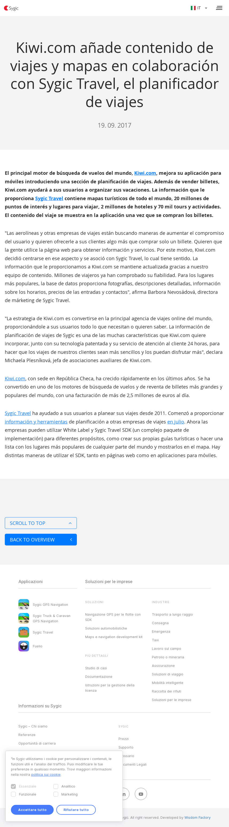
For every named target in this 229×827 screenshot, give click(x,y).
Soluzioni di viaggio (167, 674)
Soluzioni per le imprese (171, 700)
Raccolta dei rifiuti (166, 691)
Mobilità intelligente (167, 682)
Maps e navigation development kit (114, 637)
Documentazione (98, 676)
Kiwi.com (145, 173)
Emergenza (161, 631)
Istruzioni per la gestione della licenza (110, 688)
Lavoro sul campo (166, 648)
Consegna (160, 623)
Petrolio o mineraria (168, 657)
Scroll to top (41, 523)
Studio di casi (96, 668)
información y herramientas (36, 421)
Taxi (155, 640)
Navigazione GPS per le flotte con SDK (113, 617)
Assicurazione (163, 665)
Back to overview (41, 539)
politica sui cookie (46, 774)
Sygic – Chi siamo (33, 726)
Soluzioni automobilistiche (106, 628)
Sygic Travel (49, 198)
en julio (175, 421)
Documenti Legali (133, 764)
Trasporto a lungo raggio (172, 614)
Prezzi (124, 739)
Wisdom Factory (197, 817)
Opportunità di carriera (37, 743)
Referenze (26, 735)
